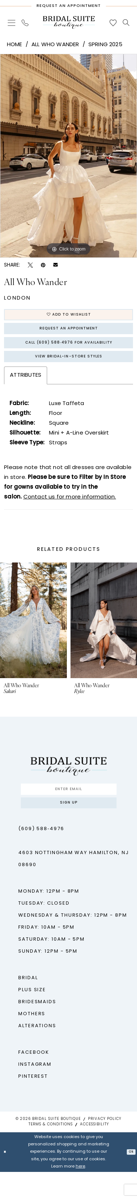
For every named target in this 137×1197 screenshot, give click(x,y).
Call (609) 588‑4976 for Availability (69, 353)
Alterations (37, 1051)
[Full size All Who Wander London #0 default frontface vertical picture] (68, 156)
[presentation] (33, 637)
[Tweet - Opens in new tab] (30, 265)
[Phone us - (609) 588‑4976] (25, 22)
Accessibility (94, 1150)
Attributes (25, 392)
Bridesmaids (37, 1027)
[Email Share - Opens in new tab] (55, 265)
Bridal (28, 1003)
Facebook (33, 1077)
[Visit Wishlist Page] (113, 22)
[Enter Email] (69, 808)
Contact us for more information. (69, 514)
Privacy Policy (104, 1144)
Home (14, 45)
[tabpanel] (68, 156)
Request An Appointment (69, 334)
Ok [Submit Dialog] (129, 1177)
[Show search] (126, 22)
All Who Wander (55, 45)
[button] (12, 23)
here (80, 1192)
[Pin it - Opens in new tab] (43, 265)
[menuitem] (12, 23)
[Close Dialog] (6, 1177)
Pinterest (33, 1101)
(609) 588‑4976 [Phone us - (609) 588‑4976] (41, 854)
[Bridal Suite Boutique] (68, 22)
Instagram (35, 1089)
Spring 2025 (105, 45)
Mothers (31, 1039)
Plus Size (32, 1015)
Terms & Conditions (50, 1150)
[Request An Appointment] (68, 4)
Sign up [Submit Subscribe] (68, 826)
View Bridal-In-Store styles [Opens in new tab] (69, 371)
